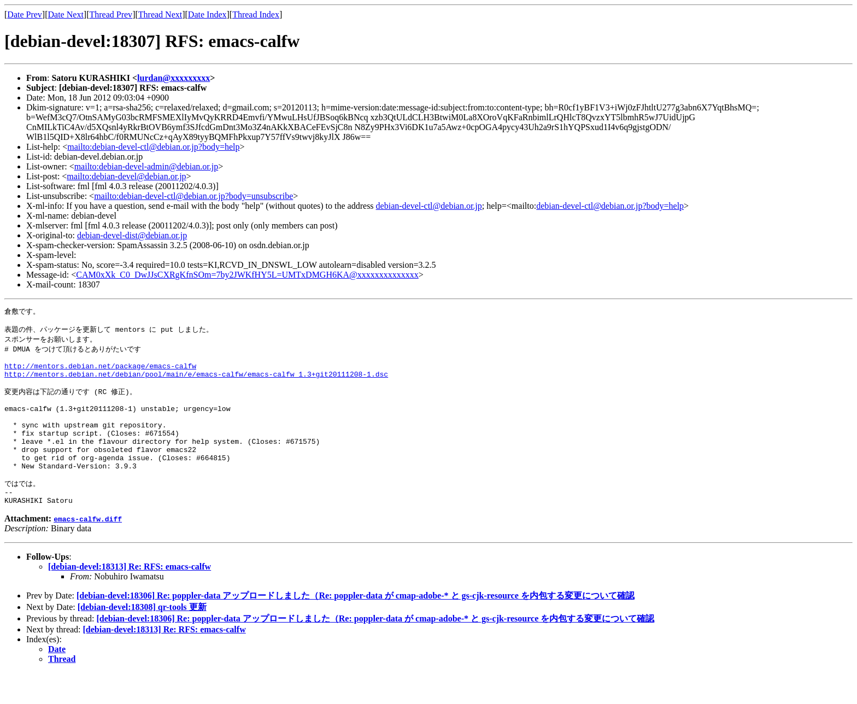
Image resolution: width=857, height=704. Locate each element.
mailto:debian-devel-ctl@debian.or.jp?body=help (153, 146)
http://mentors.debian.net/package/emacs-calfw (100, 373)
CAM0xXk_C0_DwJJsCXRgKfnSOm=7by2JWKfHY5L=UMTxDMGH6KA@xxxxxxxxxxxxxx (247, 274)
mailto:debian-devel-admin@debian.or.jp (146, 166)
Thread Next (160, 14)
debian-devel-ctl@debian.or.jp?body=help (610, 205)
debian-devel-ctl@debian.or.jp (429, 205)
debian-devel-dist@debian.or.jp (132, 235)
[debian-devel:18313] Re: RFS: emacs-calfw (129, 597)
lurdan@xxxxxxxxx (173, 78)
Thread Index (255, 14)
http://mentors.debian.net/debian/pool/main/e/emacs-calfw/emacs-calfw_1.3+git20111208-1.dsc (196, 383)
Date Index (207, 14)
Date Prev (24, 14)
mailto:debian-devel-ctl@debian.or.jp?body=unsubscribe (193, 196)
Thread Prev (110, 14)
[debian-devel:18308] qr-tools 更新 (142, 638)
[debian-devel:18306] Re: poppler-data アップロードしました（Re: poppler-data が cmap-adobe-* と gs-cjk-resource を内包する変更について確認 (356, 626)
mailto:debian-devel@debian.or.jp (126, 176)
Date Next (66, 14)
